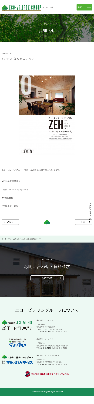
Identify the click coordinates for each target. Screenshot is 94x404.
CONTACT (47, 278)
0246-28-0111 (45, 332)
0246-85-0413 (45, 364)
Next (84, 222)
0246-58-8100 (45, 348)
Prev (10, 222)
